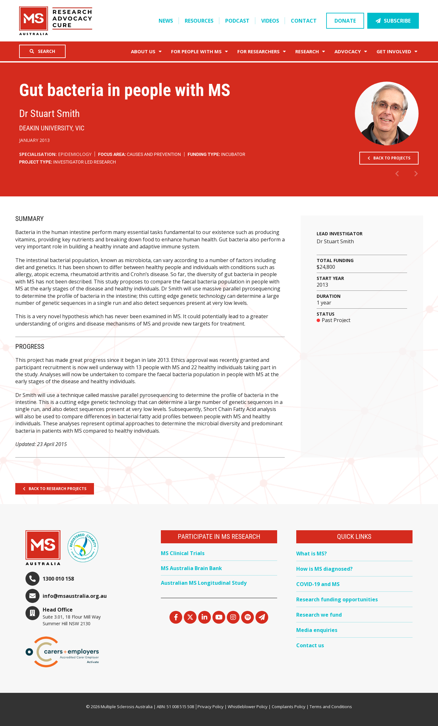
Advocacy (350, 51)
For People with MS (199, 51)
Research (310, 51)
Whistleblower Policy (248, 706)
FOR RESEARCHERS (261, 51)
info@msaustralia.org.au (75, 595)
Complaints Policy (288, 706)
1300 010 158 (58, 578)
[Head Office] (32, 613)
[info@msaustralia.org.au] (32, 596)
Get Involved (397, 51)
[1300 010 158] (32, 579)
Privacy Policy (210, 706)
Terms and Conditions (331, 706)
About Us (146, 51)
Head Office (58, 609)
